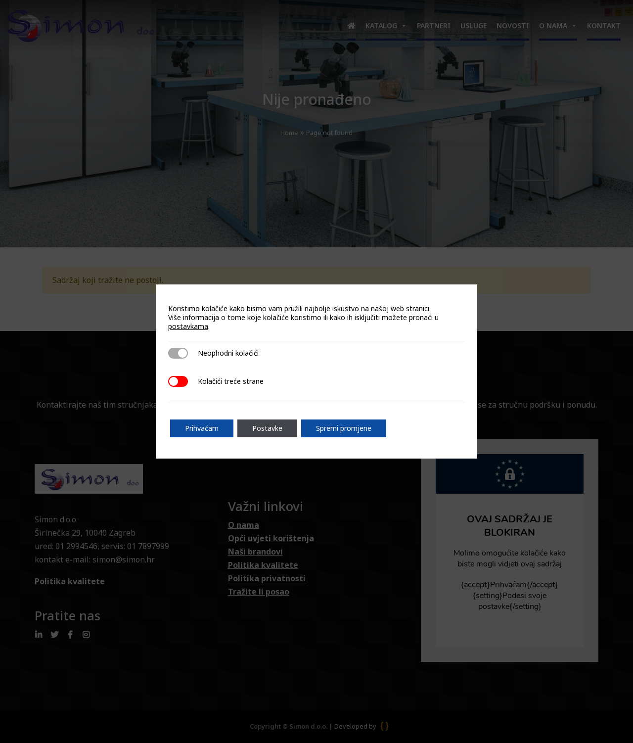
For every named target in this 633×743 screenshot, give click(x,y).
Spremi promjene (343, 428)
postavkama (188, 326)
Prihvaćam (202, 428)
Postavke (267, 428)
